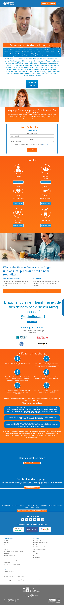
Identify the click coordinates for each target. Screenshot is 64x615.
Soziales (6, 549)
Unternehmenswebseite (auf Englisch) (13, 551)
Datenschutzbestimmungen (11, 560)
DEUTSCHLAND (37, 540)
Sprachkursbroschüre (9, 555)
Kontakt (6, 540)
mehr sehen (32, 321)
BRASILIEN (35, 551)
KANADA (35, 547)
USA (34, 545)
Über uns (6, 542)
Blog (5, 547)
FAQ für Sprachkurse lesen (32, 463)
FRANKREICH (36, 558)
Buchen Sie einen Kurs (48, 3)
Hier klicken (45, 144)
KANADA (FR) (42, 547)
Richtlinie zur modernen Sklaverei (12, 564)
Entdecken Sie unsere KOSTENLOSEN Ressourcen (32, 510)
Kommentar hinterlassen (32, 487)
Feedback (6, 553)
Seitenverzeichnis (8, 558)
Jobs (5, 545)
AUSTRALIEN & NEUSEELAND (40, 549)
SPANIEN (35, 553)
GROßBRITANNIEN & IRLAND (40, 542)
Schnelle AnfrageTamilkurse (32, 84)
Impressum (7, 562)
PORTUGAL (36, 555)
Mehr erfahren (32, 150)
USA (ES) (38, 545)
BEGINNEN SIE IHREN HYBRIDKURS (32, 291)
